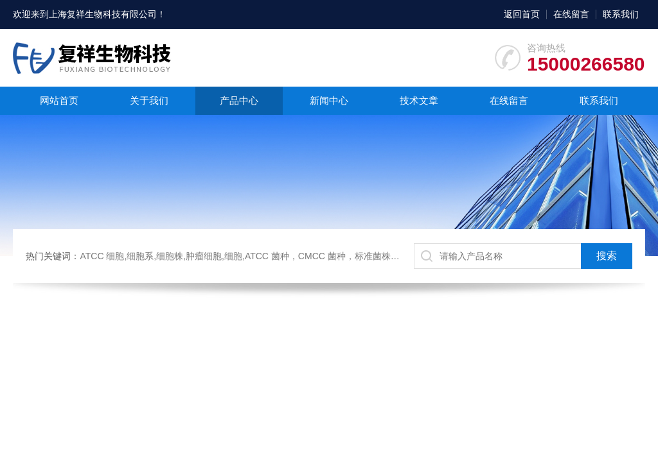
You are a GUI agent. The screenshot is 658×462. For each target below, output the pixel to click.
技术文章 (419, 100)
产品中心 (239, 100)
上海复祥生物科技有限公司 (103, 14)
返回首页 (522, 14)
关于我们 (149, 100)
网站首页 (59, 100)
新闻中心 (329, 100)
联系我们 (621, 14)
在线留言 (571, 14)
